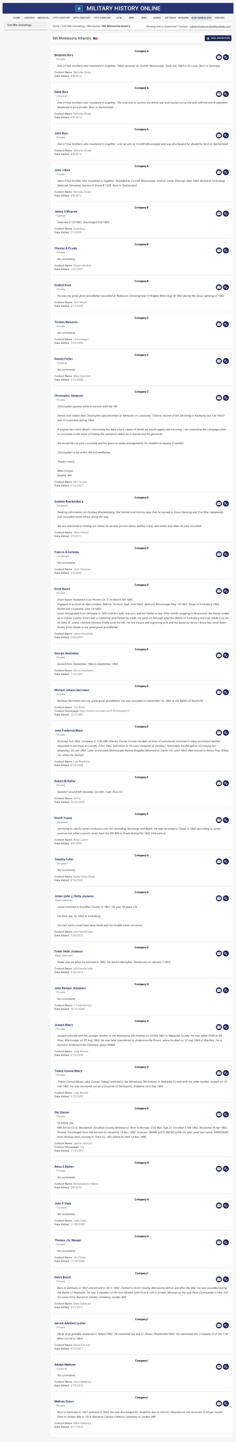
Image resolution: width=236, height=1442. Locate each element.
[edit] (226, 57)
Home (56, 26)
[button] (115, 55)
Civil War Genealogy (73, 26)
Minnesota (93, 26)
